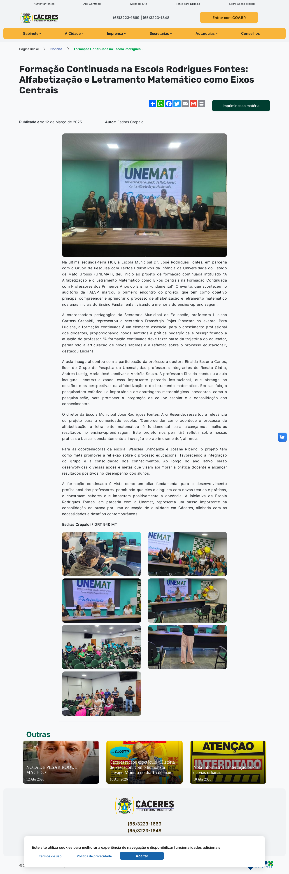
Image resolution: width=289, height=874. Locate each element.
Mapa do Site (138, 3)
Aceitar (142, 856)
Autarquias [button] (207, 33)
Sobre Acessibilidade (242, 3)
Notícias (56, 49)
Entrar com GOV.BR (229, 17)
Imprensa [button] (116, 33)
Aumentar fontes (44, 3)
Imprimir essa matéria (241, 105)
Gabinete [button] (32, 33)
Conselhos (250, 33)
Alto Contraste (92, 3)
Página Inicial (29, 49)
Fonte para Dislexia (188, 3)
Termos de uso (50, 856)
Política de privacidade (94, 856)
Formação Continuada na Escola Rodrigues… (108, 49)
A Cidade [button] (74, 33)
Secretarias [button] (161, 33)
